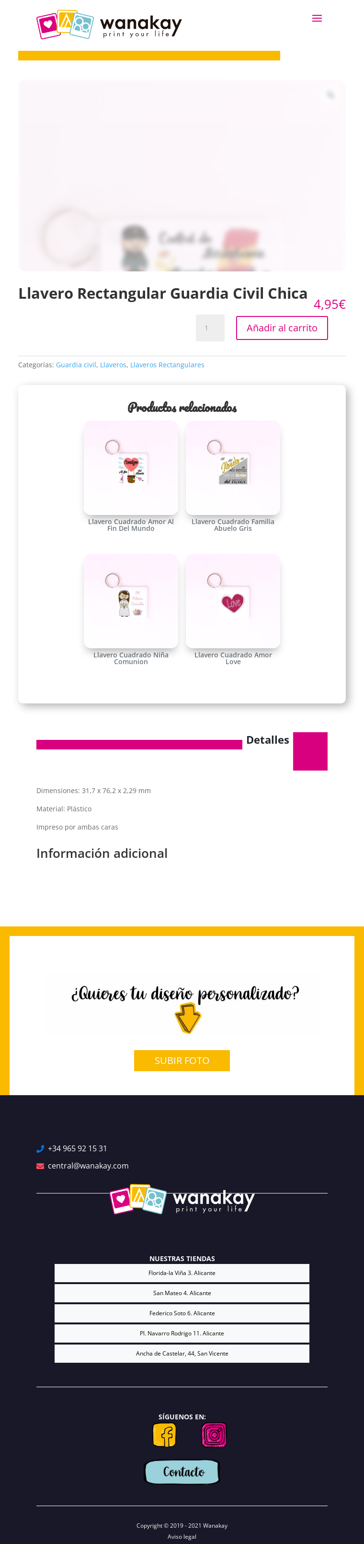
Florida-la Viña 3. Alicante (182, 1273)
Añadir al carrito (282, 327)
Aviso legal (182, 1536)
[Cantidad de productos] (210, 328)
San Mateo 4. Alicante (182, 1293)
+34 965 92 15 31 (77, 1148)
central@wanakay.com (88, 1165)
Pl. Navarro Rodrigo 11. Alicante (182, 1333)
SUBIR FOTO (182, 1060)
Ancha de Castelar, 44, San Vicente (182, 1353)
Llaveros (113, 364)
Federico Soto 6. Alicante (182, 1313)
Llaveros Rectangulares (167, 364)
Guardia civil (76, 364)
